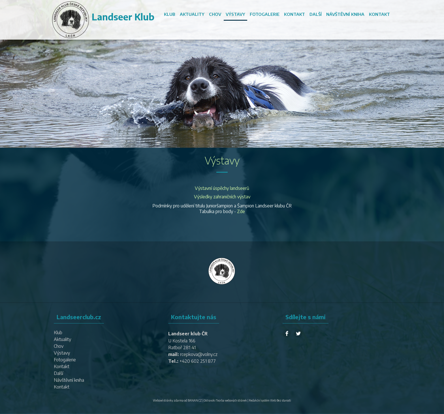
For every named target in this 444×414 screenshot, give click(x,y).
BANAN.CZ (195, 400)
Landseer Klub (123, 16)
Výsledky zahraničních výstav (222, 197)
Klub (169, 14)
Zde (241, 211)
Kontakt (294, 14)
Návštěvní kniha (345, 14)
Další (315, 14)
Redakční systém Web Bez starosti (270, 400)
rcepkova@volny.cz (198, 354)
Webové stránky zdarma (168, 400)
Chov (215, 14)
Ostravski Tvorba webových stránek (225, 400)
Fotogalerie (264, 14)
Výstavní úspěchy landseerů (222, 188)
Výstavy (235, 14)
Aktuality (192, 14)
